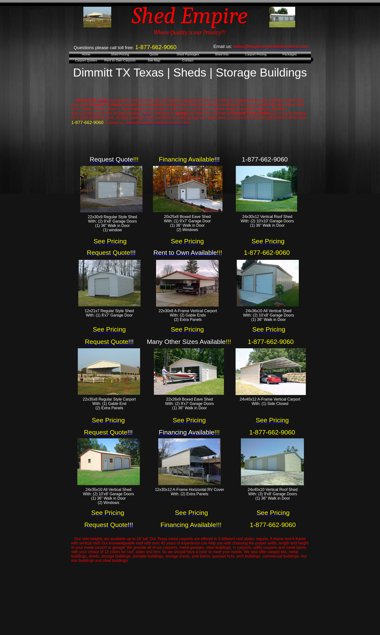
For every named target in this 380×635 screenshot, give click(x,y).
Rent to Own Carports (120, 60)
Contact (187, 60)
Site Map (154, 60)
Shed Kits (222, 54)
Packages (290, 54)
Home (86, 54)
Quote (154, 54)
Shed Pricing (120, 54)
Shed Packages (187, 54)
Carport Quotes (86, 60)
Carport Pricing (256, 54)
